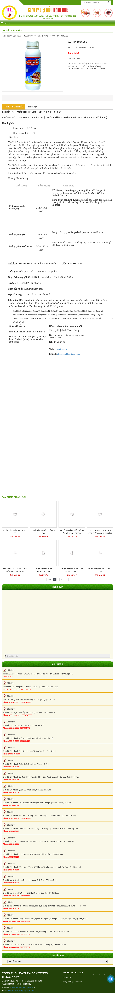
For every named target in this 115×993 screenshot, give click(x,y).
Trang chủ (6, 36)
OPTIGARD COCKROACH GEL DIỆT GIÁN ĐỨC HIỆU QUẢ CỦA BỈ (100, 532)
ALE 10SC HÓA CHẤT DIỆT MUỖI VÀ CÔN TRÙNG (15, 570)
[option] (32, 65)
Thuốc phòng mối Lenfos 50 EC (43, 531)
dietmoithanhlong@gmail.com (68, 354)
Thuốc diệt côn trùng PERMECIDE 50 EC (43, 570)
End (66, 579)
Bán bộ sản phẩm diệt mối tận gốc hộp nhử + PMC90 (71, 531)
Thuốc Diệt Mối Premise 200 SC (15, 531)
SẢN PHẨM (28, 36)
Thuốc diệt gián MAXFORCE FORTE (100, 570)
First (49, 579)
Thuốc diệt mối (42, 36)
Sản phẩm (17, 36)
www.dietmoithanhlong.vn (21, 987)
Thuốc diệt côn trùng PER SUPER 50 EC (72, 570)
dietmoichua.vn (61, 349)
